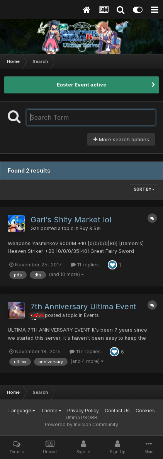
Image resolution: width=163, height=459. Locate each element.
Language (21, 410)
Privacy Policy (83, 410)
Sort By (144, 189)
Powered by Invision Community (81, 424)
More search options (121, 139)
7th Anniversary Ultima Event (83, 306)
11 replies (85, 264)
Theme (51, 410)
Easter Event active (81, 84)
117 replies (85, 351)
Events (91, 315)
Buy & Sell (91, 228)
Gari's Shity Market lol (71, 219)
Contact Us (117, 410)
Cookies (145, 410)
